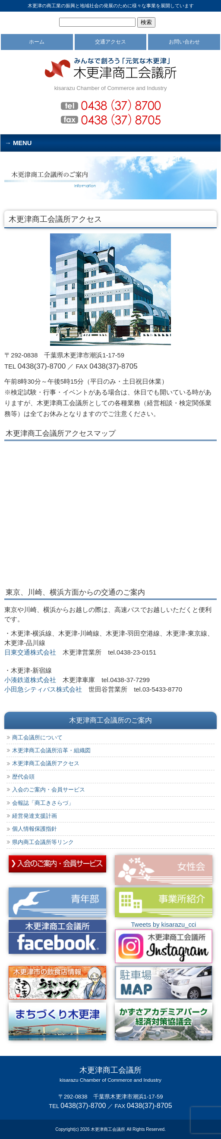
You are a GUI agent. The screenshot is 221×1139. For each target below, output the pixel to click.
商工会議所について (37, 737)
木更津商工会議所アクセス (45, 763)
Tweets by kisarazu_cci (163, 924)
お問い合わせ (184, 42)
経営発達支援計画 (34, 816)
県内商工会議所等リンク (43, 842)
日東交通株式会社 (30, 652)
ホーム (36, 42)
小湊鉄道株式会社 (30, 680)
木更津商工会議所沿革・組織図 (51, 750)
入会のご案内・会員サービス (48, 789)
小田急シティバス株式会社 (43, 689)
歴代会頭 (23, 776)
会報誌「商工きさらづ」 (43, 803)
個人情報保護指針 (34, 829)
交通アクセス (110, 42)
